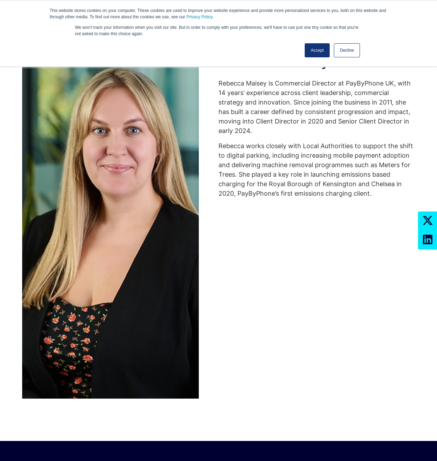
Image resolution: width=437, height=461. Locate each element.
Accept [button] (317, 50)
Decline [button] (347, 50)
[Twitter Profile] (427, 220)
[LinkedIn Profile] (427, 240)
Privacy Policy (199, 16)
